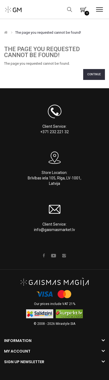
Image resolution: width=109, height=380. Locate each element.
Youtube (53, 255)
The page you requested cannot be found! (48, 32)
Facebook (44, 255)
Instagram (64, 255)
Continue (94, 74)
